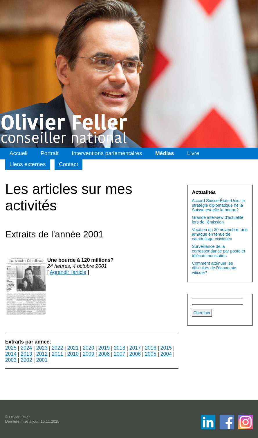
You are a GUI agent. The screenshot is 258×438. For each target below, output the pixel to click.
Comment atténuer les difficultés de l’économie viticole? (214, 268)
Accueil (19, 153)
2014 (11, 354)
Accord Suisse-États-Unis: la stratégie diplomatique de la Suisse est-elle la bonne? (218, 205)
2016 (150, 348)
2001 (42, 360)
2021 (73, 348)
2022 (57, 348)
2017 (135, 348)
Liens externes (28, 164)
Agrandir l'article (68, 272)
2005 (150, 354)
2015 (166, 348)
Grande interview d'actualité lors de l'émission (217, 219)
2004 (166, 354)
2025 (11, 348)
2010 (73, 354)
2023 (42, 348)
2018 (119, 348)
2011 (57, 354)
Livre (193, 153)
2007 (119, 354)
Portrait (50, 153)
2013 (26, 354)
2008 (104, 354)
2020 (88, 348)
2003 (11, 360)
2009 (88, 354)
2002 (26, 360)
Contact (68, 164)
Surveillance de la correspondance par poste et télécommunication (218, 251)
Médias (164, 153)
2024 (26, 348)
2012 (42, 354)
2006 (135, 354)
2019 (104, 348)
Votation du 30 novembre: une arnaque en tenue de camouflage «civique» (220, 234)
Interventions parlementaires (107, 153)
